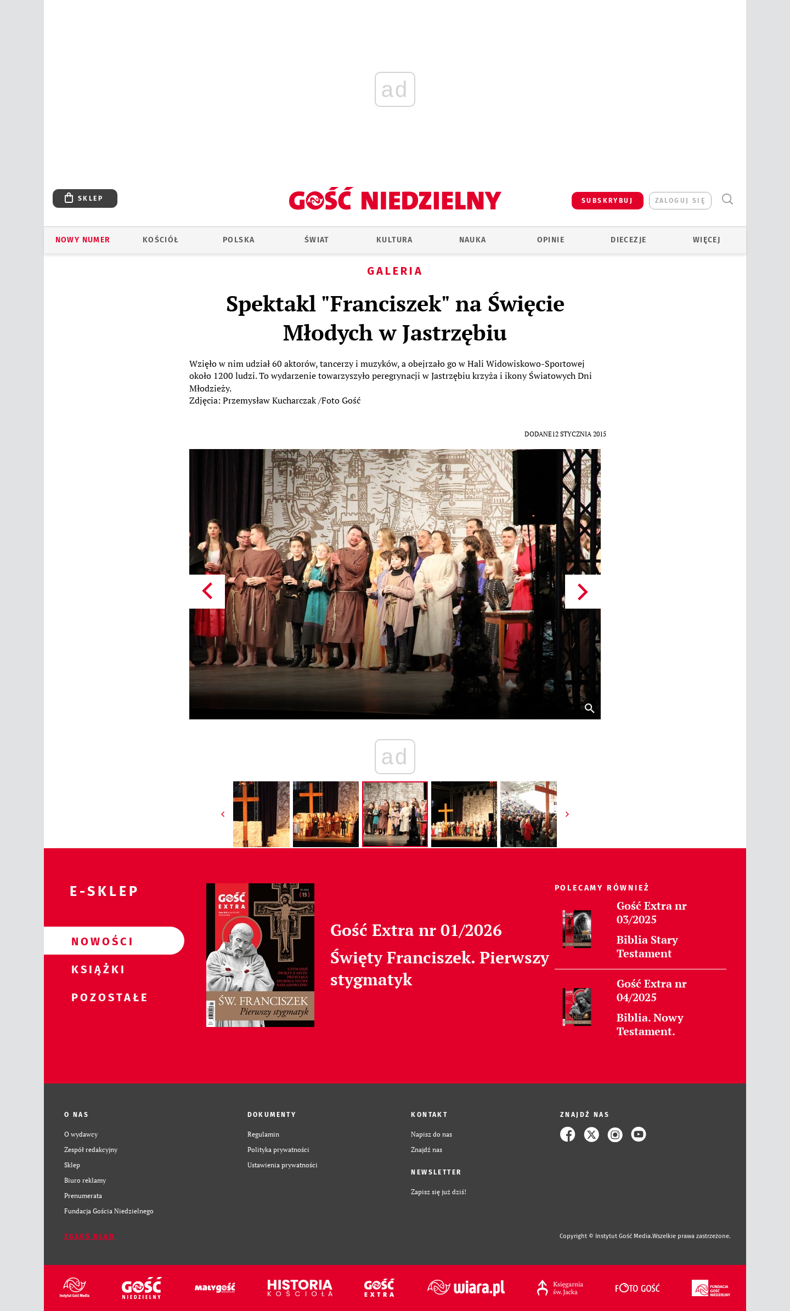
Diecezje (628, 240)
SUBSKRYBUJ (607, 201)
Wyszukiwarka (727, 199)
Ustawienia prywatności (282, 1165)
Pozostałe (96, 997)
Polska (239, 240)
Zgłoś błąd (89, 1236)
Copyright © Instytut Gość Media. (606, 1236)
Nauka (473, 240)
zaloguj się (680, 201)
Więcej (706, 240)
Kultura (394, 240)
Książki (96, 969)
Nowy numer (83, 240)
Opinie (551, 240)
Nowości (96, 941)
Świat (316, 240)
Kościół (161, 240)
